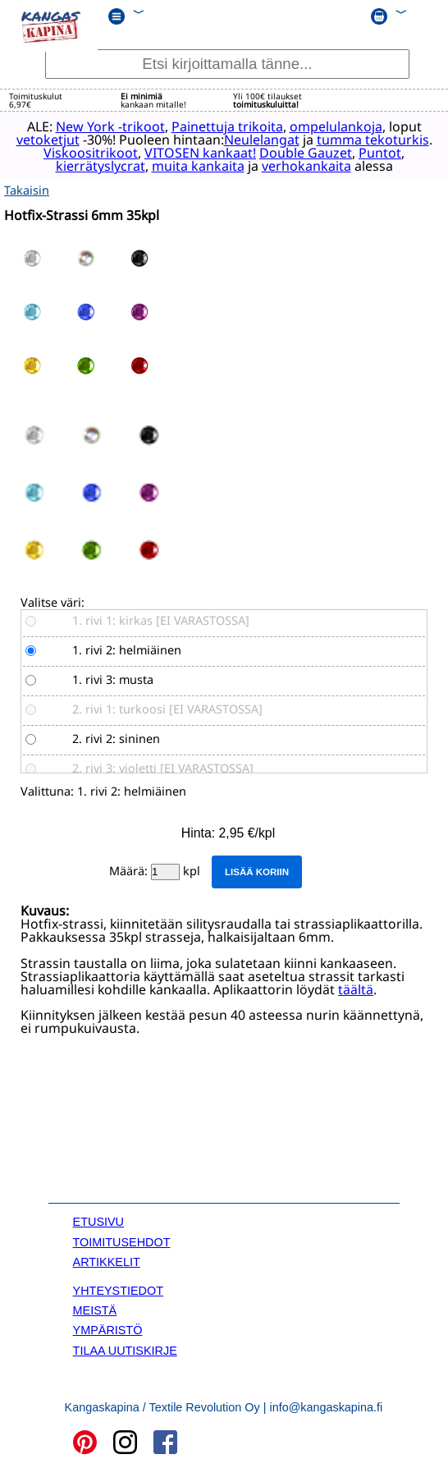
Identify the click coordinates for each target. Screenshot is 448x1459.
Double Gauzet (304, 153)
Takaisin (26, 190)
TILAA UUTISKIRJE (125, 1349)
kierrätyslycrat (99, 166)
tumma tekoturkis (372, 140)
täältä (355, 989)
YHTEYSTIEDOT (118, 1289)
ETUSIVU (98, 1221)
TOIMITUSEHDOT (122, 1241)
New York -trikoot (109, 126)
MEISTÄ (95, 1310)
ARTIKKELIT (106, 1262)
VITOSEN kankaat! (199, 153)
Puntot (379, 153)
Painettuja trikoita (226, 126)
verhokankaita (305, 166)
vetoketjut (47, 140)
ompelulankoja (335, 126)
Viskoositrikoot (90, 153)
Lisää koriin (257, 872)
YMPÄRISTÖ (108, 1330)
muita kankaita (197, 166)
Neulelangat (261, 140)
